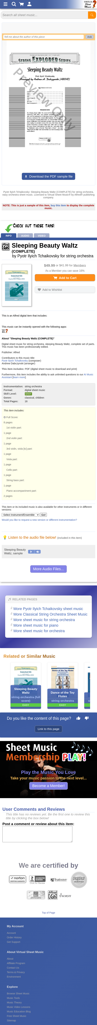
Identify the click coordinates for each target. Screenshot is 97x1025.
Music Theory (14, 1002)
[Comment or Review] (37, 834)
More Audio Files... (48, 569)
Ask (89, 36)
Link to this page (48, 729)
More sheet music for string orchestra (44, 620)
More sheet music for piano (35, 625)
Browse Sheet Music (18, 993)
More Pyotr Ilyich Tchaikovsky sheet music (48, 609)
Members (79, 265)
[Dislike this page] (86, 719)
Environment (14, 976)
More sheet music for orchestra (39, 631)
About (10, 958)
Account (11, 933)
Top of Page (48, 912)
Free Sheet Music (16, 1016)
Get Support (13, 942)
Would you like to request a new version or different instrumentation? (39, 519)
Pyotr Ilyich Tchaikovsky (15, 360)
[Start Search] (92, 15)
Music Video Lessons (18, 1007)
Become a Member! (48, 786)
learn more (19, 377)
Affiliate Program (16, 963)
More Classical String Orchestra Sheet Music (50, 614)
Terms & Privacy (16, 972)
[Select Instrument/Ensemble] (20, 515)
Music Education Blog (19, 1011)
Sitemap (11, 1020)
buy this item (58, 205)
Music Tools (13, 998)
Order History (14, 937)
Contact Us (13, 967)
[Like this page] (78, 719)
